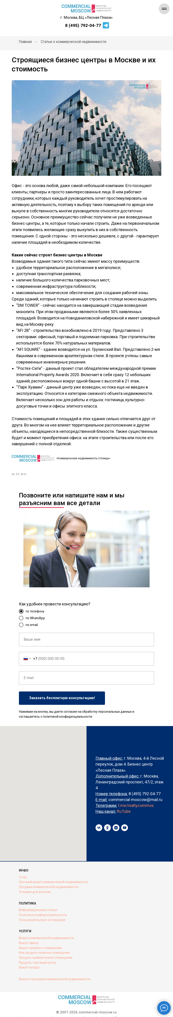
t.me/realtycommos (136, 799)
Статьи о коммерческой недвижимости (73, 42)
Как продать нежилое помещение (44, 947)
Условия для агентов (34, 886)
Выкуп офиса (28, 937)
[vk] (99, 822)
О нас (23, 871)
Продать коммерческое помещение (46, 952)
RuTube (124, 806)
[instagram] (116, 822)
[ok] (107, 822)
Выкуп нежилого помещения (40, 942)
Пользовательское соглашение (42, 914)
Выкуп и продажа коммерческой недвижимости (55, 973)
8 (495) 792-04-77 (83, 25)
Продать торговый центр (37, 957)
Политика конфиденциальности (43, 909)
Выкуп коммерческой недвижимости (46, 932)
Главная (25, 42)
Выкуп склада (29, 962)
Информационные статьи (38, 904)
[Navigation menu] (164, 9)
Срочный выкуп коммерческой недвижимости (53, 876)
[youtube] (124, 822)
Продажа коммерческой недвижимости (48, 881)
